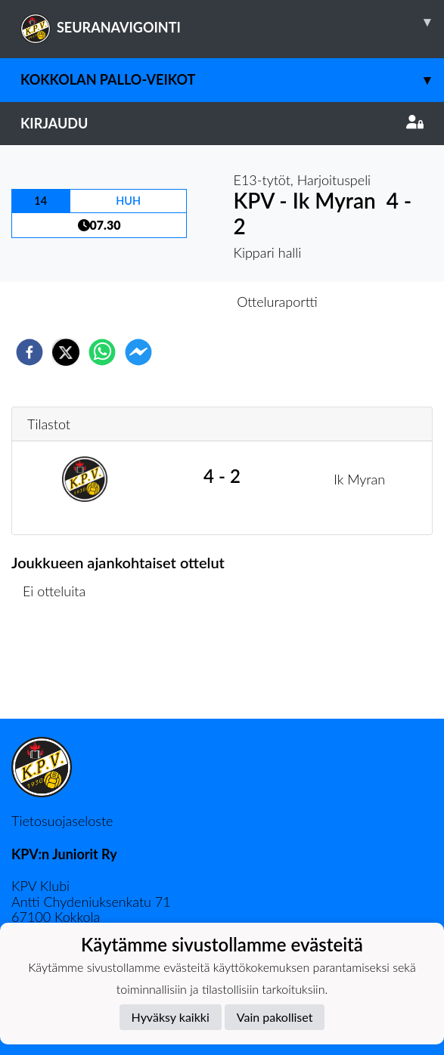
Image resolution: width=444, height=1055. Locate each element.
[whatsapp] (102, 352)
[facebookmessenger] (138, 352)
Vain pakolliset (275, 1017)
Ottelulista (60, 668)
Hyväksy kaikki (171, 1017)
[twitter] (65, 352)
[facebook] (29, 352)
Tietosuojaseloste (62, 820)
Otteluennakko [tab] (169, 301)
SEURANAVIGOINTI (232, 22)
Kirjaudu (222, 123)
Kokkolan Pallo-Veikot (232, 79)
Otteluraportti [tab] (277, 301)
